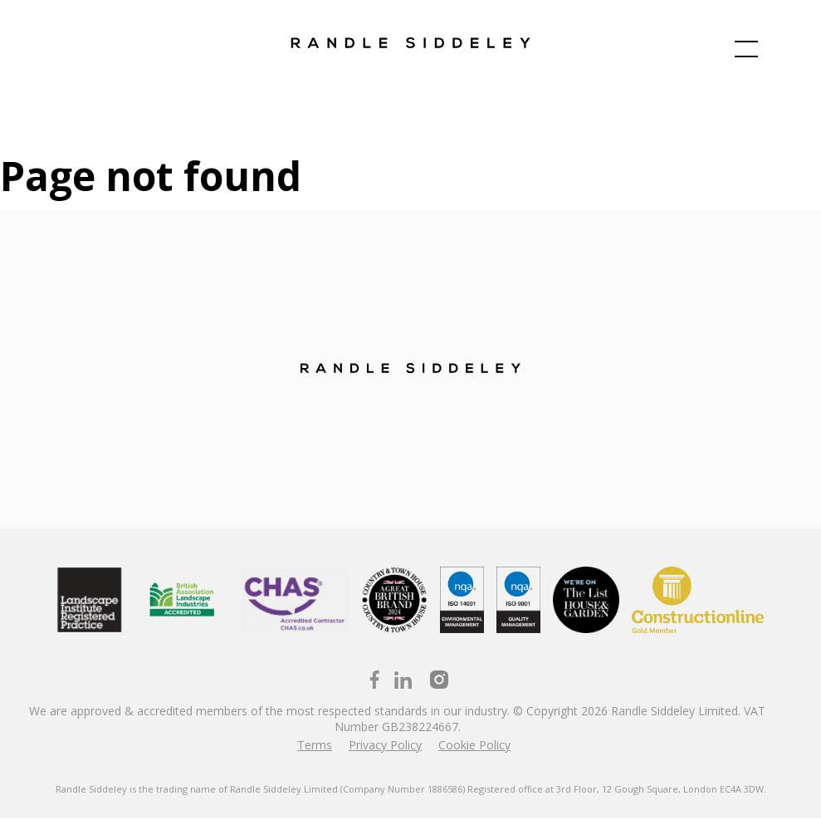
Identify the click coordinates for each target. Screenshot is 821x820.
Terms (314, 746)
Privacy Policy (385, 746)
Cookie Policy (474, 746)
